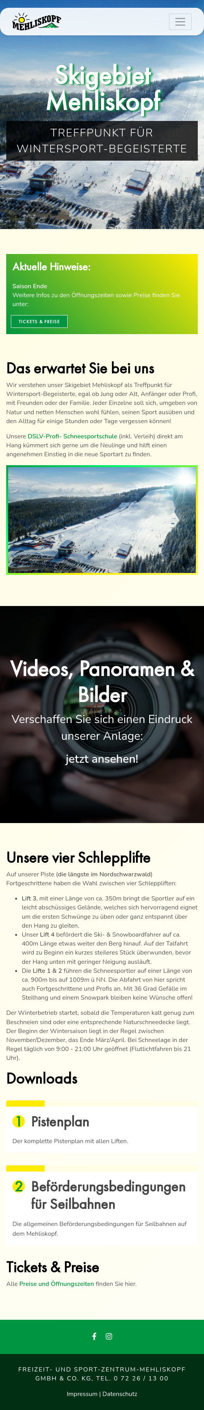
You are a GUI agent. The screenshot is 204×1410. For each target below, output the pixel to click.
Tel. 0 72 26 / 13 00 (132, 1378)
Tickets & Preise (39, 322)
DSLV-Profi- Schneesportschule (72, 436)
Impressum (83, 1394)
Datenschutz (120, 1394)
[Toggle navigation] (180, 22)
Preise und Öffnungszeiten (56, 1284)
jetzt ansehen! (102, 759)
